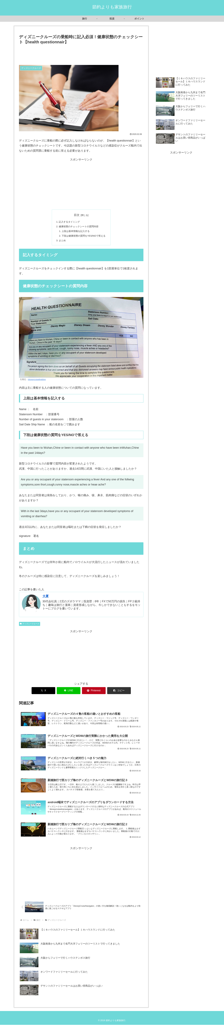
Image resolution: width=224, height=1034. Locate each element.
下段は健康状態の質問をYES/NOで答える (83, 237)
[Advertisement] (81, 54)
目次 (76, 215)
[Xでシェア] (43, 692)
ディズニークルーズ (29, 626)
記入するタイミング (68, 222)
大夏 (45, 598)
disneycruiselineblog (37, 381)
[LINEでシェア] (68, 692)
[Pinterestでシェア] (94, 692)
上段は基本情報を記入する (75, 232)
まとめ (61, 242)
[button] (119, 692)
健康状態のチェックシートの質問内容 (78, 227)
